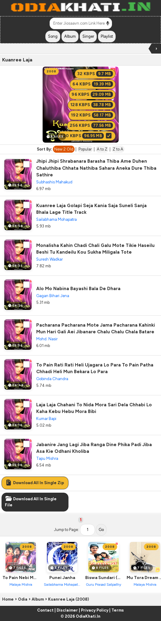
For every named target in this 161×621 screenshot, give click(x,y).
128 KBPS (91, 105)
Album (38, 599)
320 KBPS (86, 136)
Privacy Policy (94, 610)
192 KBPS (92, 115)
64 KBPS (92, 84)
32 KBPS (95, 74)
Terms (117, 610)
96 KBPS (92, 94)
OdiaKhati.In (88, 616)
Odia (22, 599)
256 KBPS (91, 125)
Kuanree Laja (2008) (68, 599)
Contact (45, 610)
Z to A (118, 149)
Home (8, 599)
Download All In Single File (31, 502)
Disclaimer (67, 610)
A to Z (102, 149)
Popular (85, 149)
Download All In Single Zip (34, 482)
